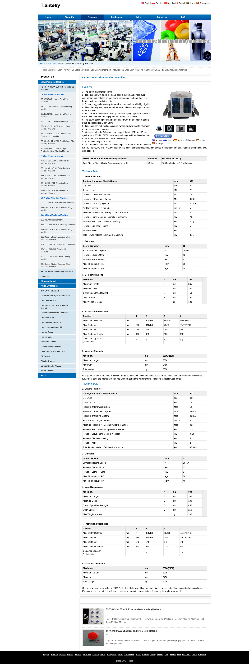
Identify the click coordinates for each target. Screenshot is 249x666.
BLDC (44, 375)
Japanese (87, 654)
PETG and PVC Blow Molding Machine (57, 203)
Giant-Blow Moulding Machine (54, 215)
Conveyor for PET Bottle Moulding (73, 70)
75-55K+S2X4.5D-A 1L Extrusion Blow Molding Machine (133, 609)
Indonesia (186, 654)
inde (179, 654)
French (182, 3)
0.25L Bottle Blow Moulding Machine (170, 70)
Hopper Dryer (47, 332)
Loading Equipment (177, 640)
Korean (96, 654)
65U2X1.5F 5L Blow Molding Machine (57, 121)
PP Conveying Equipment (155, 640)
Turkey (153, 654)
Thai (166, 654)
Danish (160, 654)
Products (92, 17)
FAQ (183, 17)
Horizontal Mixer (48, 342)
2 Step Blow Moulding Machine (137, 70)
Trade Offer (121, 661)
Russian (159, 3)
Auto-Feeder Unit (48, 300)
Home (48, 17)
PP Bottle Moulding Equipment (125, 619)
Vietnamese (129, 654)
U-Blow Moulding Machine (52, 94)
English (148, 3)
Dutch (194, 654)
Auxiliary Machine (49, 286)
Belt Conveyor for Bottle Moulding (106, 70)
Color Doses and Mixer (51, 322)
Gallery (139, 17)
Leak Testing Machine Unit (53, 351)
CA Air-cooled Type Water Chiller (55, 296)
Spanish (171, 3)
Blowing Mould (48, 281)
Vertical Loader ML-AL (51, 366)
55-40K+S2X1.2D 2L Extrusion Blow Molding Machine (132, 631)
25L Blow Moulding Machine (52, 220)
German (78, 654)
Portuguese (205, 3)
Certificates (116, 17)
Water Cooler (47, 371)
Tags (131, 661)
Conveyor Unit (47, 318)
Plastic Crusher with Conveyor (54, 313)
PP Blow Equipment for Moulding (157, 619)
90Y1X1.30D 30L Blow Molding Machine (58, 244)
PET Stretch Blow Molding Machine (57, 271)
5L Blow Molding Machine (187, 619)
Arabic (193, 3)
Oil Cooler (45, 356)
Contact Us (161, 17)
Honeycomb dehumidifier (52, 327)
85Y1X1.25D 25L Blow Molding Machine (58, 225)
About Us (69, 17)
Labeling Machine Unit (51, 347)
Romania (202, 654)
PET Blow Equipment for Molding (126, 640)
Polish (138, 654)
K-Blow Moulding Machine (52, 156)
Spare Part (45, 276)
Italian (120, 654)
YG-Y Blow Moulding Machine (54, 198)
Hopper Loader (47, 337)
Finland (173, 654)
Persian (145, 654)
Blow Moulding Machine (52, 82)
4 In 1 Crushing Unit (50, 291)
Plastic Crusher (48, 361)
